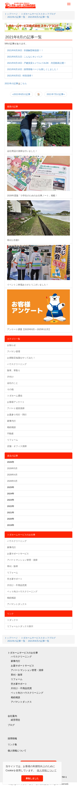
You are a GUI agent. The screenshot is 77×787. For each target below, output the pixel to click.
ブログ (11, 725)
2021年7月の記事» (56, 94)
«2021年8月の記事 (21, 94)
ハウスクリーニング (17, 364)
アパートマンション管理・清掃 (22, 560)
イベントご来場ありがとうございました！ (38, 265)
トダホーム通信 (14, 395)
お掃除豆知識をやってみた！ (21, 358)
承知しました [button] (32, 778)
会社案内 (12, 716)
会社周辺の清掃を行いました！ (38, 131)
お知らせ (11, 345)
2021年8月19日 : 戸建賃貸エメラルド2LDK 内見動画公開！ (36, 63)
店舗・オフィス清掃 (17, 446)
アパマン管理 (13, 351)
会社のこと (12, 383)
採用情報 (12, 738)
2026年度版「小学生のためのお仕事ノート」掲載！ (38, 176)
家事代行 (11, 421)
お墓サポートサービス (18, 553)
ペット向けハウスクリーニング (22, 591)
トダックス (12, 620)
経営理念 (15, 719)
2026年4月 (12, 474)
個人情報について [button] (47, 770)
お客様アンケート (15, 402)
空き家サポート (14, 579)
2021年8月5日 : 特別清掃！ (20, 75)
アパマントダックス (17, 604)
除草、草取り (13, 370)
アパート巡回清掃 (15, 408)
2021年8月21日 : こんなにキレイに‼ (24, 56)
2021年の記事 (11, 83)
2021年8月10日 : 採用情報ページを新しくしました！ (32, 69)
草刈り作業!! (38, 220)
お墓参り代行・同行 (17, 414)
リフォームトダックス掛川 (20, 626)
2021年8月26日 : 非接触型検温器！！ (25, 50)
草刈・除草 (12, 566)
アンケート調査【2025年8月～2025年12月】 (38, 309)
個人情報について (17, 750)
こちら (23, 83)
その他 (10, 389)
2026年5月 (12, 468)
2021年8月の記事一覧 (23, 37)
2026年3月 (12, 481)
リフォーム (12, 440)
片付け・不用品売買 (17, 585)
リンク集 (12, 744)
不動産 (10, 433)
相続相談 (11, 427)
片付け (10, 376)
